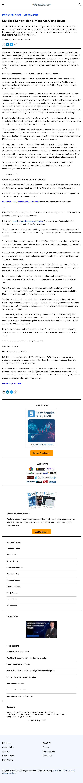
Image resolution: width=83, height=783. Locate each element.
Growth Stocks (12, 561)
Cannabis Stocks (13, 548)
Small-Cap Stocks (14, 586)
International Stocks (15, 567)
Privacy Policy (57, 771)
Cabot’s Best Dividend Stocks (18, 664)
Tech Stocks (11, 599)
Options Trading (13, 574)
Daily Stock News (11, 14)
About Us (47, 743)
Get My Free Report (41, 453)
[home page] (41, 4)
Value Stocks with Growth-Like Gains (21, 677)
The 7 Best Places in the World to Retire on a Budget (27, 658)
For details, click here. (11, 383)
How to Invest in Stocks (16, 683)
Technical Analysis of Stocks (18, 690)
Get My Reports (41, 532)
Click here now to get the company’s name (20, 202)
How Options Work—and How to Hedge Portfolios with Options (31, 671)
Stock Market (31, 14)
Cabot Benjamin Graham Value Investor (27, 221)
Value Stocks (12, 606)
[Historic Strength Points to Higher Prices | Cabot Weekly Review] (41, 629)
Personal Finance (13, 580)
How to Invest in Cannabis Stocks (20, 696)
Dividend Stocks (13, 555)
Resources (7, 743)
